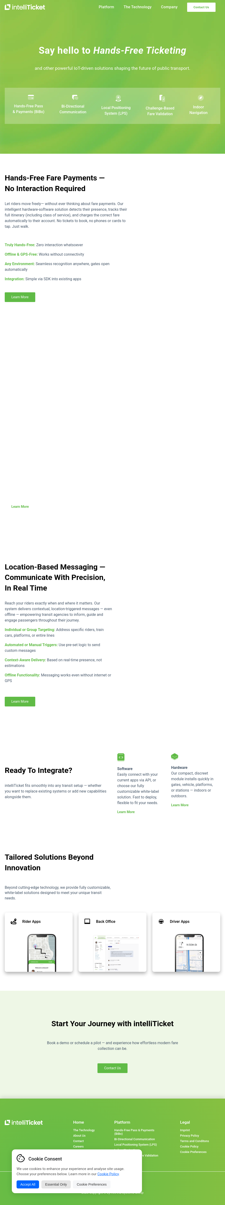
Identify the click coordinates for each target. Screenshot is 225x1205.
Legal (185, 1122)
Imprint (185, 1130)
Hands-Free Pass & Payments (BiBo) (134, 1131)
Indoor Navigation (126, 1150)
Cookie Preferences (193, 1152)
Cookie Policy (189, 1146)
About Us (79, 1135)
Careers (78, 1146)
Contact (78, 1141)
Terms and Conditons (194, 1141)
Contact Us (201, 7)
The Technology (137, 7)
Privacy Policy (189, 1135)
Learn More (20, 297)
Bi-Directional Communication (134, 1139)
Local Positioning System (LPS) (135, 1144)
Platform (106, 7)
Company (169, 7)
